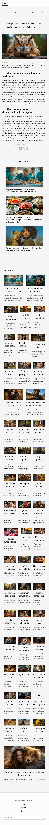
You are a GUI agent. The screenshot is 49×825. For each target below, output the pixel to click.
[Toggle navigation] (5, 4)
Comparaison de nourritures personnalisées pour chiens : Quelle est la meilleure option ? (24, 219)
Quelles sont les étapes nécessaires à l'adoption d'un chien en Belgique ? (13, 407)
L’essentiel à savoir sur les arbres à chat (39, 679)
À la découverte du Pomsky (10, 622)
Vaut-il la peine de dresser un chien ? (26, 319)
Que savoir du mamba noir (24, 704)
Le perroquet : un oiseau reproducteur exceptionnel (39, 733)
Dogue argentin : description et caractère (39, 461)
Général (10, 13)
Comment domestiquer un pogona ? (24, 595)
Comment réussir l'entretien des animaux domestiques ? (24, 774)
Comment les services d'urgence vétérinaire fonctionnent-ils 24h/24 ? (21, 190)
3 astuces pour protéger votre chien (24, 461)
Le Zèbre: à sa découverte (24, 731)
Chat (23, 804)
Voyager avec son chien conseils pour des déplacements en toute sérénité (24, 249)
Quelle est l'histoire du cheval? (10, 731)
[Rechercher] (24, 818)
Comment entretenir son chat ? (39, 374)
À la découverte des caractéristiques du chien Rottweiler (35, 405)
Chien (23, 808)
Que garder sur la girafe (39, 703)
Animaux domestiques (23, 801)
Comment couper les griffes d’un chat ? (10, 461)
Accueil (3, 13)
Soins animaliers (39, 317)
